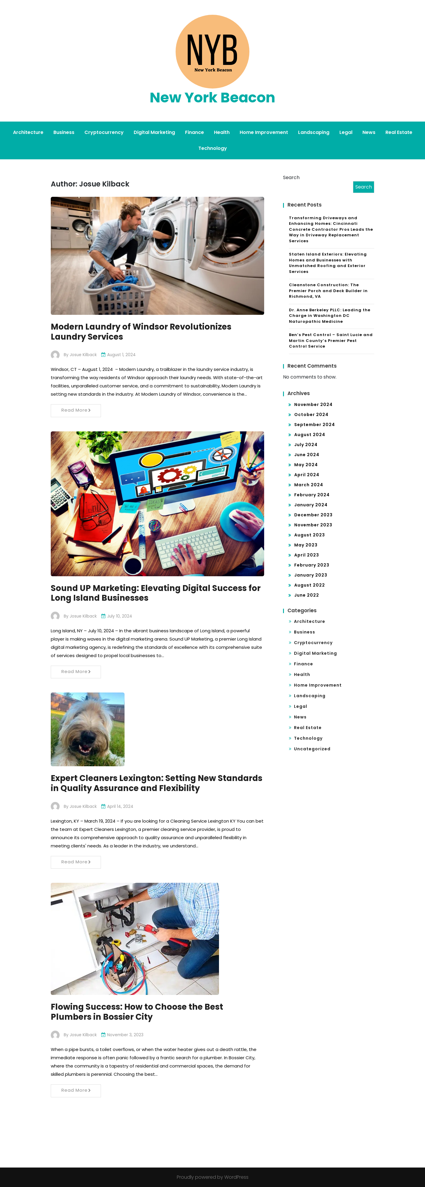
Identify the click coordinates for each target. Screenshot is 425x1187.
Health (222, 132)
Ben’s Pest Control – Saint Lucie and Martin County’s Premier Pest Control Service (331, 340)
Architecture (28, 132)
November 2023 (313, 525)
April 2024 (306, 475)
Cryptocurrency (104, 132)
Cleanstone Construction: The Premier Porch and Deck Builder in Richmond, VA (328, 290)
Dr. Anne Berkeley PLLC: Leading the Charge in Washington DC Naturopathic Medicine (329, 315)
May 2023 (306, 545)
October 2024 (311, 415)
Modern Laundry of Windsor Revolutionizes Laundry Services (143, 332)
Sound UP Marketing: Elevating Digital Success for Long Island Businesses (151, 593)
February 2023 (311, 565)
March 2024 (308, 485)
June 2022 (306, 595)
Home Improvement (264, 132)
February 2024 (312, 495)
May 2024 (306, 465)
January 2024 (311, 505)
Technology (212, 148)
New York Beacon (212, 97)
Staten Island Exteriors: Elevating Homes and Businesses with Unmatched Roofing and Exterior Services (328, 262)
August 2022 (309, 585)
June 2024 (306, 455)
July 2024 (306, 445)
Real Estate (398, 132)
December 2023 (313, 515)
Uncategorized (312, 749)
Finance (194, 132)
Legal (345, 132)
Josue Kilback (83, 355)
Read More (76, 410)
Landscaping (313, 132)
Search (291, 177)
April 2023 (306, 555)
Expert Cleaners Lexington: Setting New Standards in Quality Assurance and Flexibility (151, 783)
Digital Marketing (154, 132)
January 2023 (310, 575)
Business (63, 132)
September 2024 (314, 425)
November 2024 (313, 404)
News (368, 132)
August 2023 (309, 535)
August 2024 (309, 435)
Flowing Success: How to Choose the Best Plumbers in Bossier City (138, 1012)
